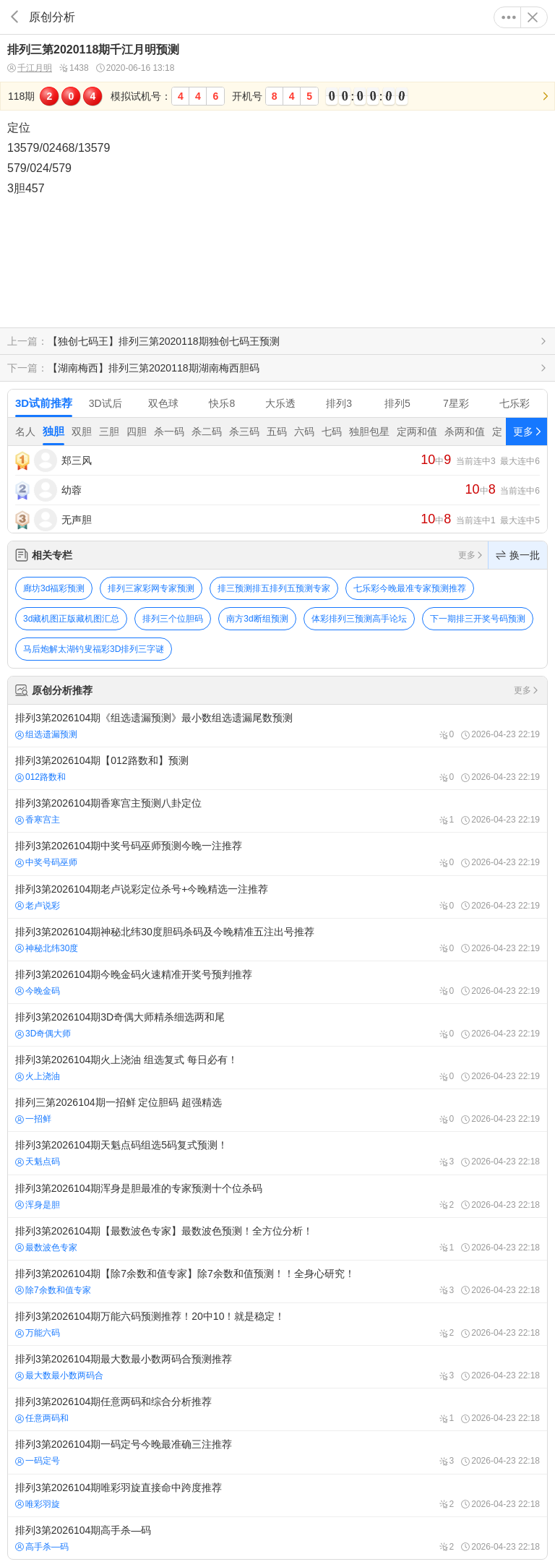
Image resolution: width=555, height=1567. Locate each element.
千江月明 (29, 68)
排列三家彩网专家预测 (151, 588)
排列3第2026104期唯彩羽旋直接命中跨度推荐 (277, 1495)
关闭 (532, 17)
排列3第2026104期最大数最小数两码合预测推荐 (277, 1367)
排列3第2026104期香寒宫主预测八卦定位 (277, 811)
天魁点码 (37, 1161)
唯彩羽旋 (37, 1504)
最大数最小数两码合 (59, 1375)
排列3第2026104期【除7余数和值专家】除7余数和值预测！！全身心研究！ (277, 1281)
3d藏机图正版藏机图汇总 (71, 619)
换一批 (518, 555)
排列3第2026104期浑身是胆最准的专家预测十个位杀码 (277, 1196)
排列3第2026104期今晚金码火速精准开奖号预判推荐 (277, 982)
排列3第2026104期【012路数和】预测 (277, 768)
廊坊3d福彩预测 (54, 588)
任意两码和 (42, 1418)
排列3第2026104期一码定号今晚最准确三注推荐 (277, 1452)
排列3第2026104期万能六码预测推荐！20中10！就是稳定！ (277, 1324)
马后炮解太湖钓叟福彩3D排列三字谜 (93, 649)
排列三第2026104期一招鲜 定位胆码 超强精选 (277, 1110)
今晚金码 (37, 991)
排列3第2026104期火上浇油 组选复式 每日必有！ (277, 1068)
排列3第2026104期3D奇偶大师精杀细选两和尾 (277, 1025)
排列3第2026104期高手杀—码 (277, 1538)
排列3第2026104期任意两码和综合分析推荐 (277, 1409)
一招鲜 (33, 1119)
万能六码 (37, 1333)
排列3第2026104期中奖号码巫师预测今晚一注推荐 (277, 854)
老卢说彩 (37, 906)
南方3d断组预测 (257, 619)
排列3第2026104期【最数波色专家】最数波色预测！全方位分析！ (277, 1239)
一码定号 (37, 1461)
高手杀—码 (42, 1547)
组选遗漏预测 (46, 734)
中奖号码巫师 (46, 862)
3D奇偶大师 (43, 1034)
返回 (14, 17)
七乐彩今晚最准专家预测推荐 (409, 588)
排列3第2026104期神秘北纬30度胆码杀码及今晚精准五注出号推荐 (277, 940)
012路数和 (40, 777)
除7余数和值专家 (53, 1290)
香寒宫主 (37, 820)
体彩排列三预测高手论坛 (359, 619)
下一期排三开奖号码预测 (477, 619)
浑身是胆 (37, 1205)
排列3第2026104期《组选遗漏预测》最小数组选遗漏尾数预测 (277, 726)
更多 (508, 17)
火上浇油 (37, 1076)
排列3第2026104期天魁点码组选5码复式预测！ (277, 1153)
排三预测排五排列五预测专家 (274, 588)
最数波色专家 (46, 1247)
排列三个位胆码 (172, 619)
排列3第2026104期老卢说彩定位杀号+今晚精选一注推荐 (277, 897)
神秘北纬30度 (46, 948)
